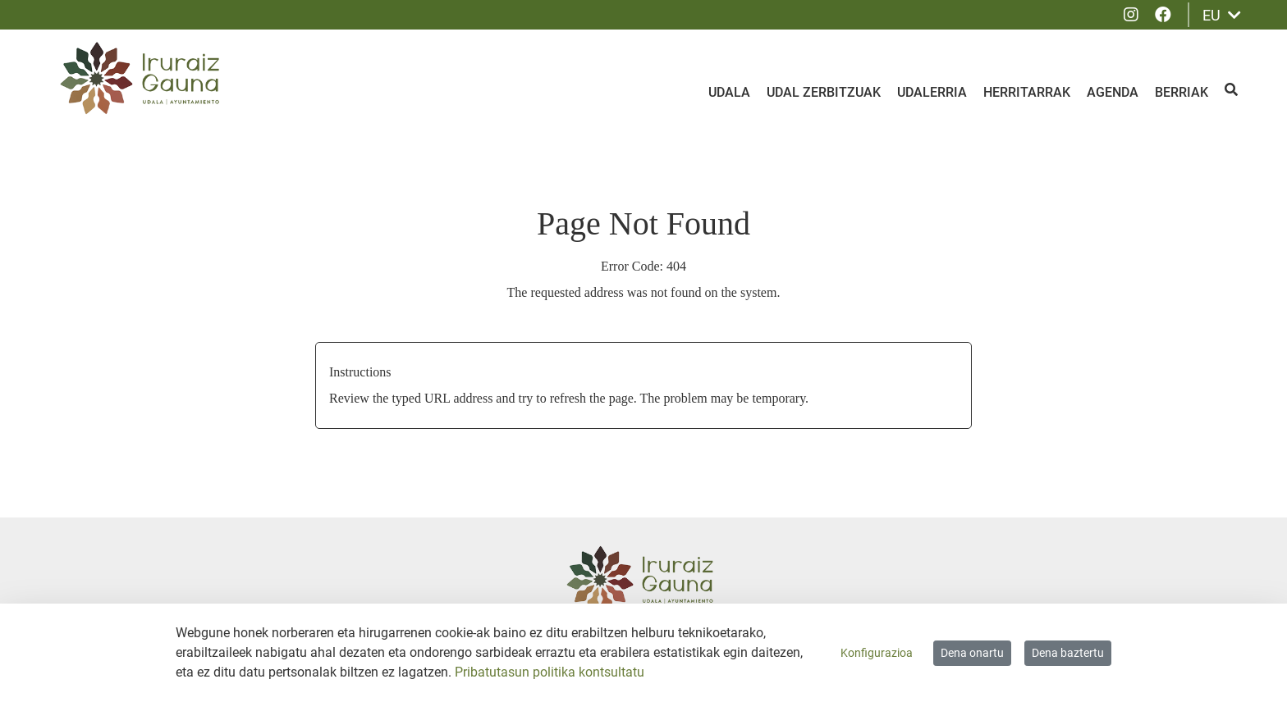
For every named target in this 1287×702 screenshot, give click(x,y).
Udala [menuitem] (729, 92)
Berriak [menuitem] (1181, 92)
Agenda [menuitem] (1112, 92)
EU (1221, 15)
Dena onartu (972, 652)
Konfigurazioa (876, 652)
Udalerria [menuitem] (932, 92)
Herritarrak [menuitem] (1026, 92)
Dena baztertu (1068, 652)
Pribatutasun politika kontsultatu (549, 672)
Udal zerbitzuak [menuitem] (824, 92)
